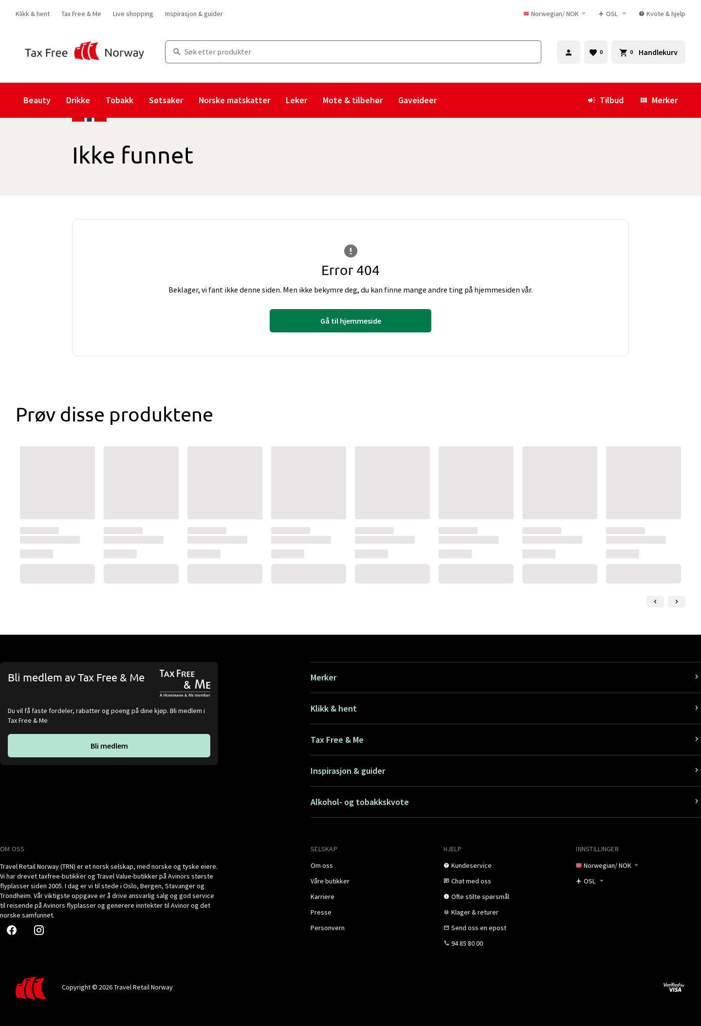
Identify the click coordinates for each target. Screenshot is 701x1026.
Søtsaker (166, 100)
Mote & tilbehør (353, 100)
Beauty (37, 100)
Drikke (78, 100)
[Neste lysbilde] (676, 601)
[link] (33, 13)
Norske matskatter (234, 100)
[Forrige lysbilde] (655, 601)
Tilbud (605, 100)
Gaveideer (417, 100)
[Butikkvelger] (612, 14)
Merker (658, 100)
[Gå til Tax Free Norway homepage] (84, 51)
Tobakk (119, 100)
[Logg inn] (568, 52)
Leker (296, 100)
